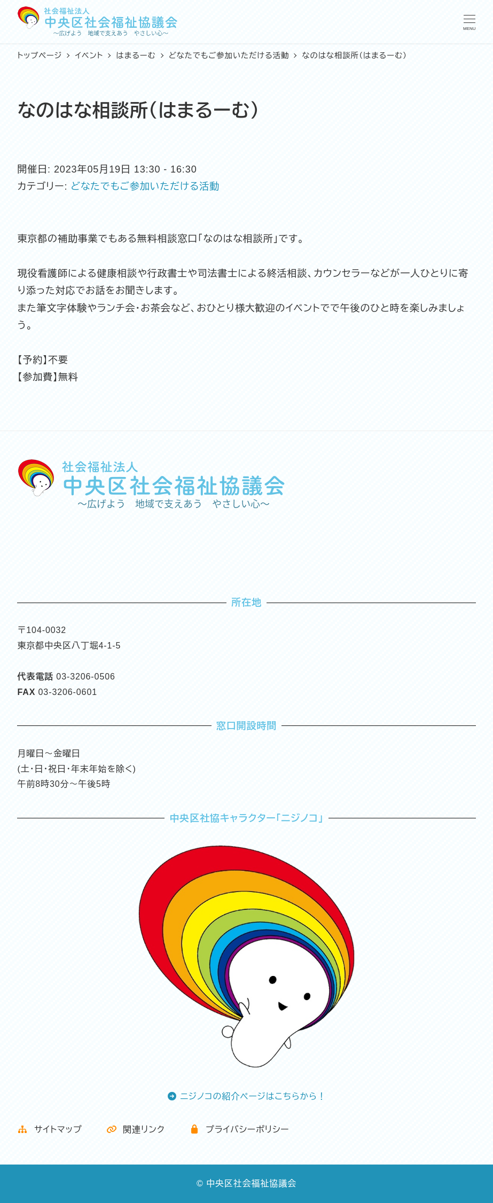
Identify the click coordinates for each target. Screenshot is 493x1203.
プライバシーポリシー (239, 1129)
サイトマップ (49, 1129)
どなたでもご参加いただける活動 (145, 186)
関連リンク (135, 1129)
